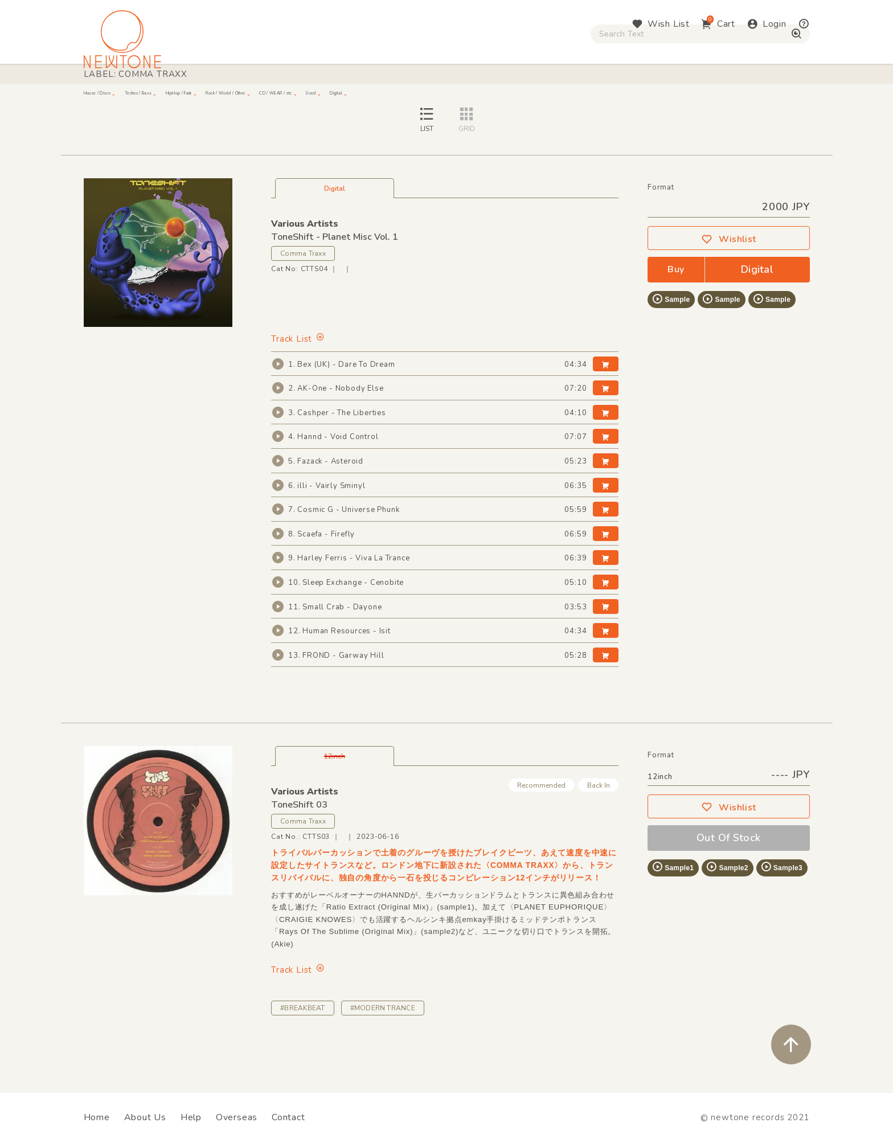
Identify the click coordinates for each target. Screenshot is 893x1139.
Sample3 (781, 911)
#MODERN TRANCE (382, 1051)
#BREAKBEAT (302, 1051)
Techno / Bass (214, 97)
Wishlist (728, 283)
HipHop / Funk (307, 97)
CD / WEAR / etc (531, 97)
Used (611, 97)
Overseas (236, 1117)
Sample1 (673, 911)
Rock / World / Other (416, 97)
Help (191, 1117)
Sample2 (727, 911)
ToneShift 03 (299, 848)
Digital (669, 97)
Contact (288, 1117)
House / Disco (121, 97)
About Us (145, 1117)
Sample (671, 343)
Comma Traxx (303, 297)
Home (97, 1117)
